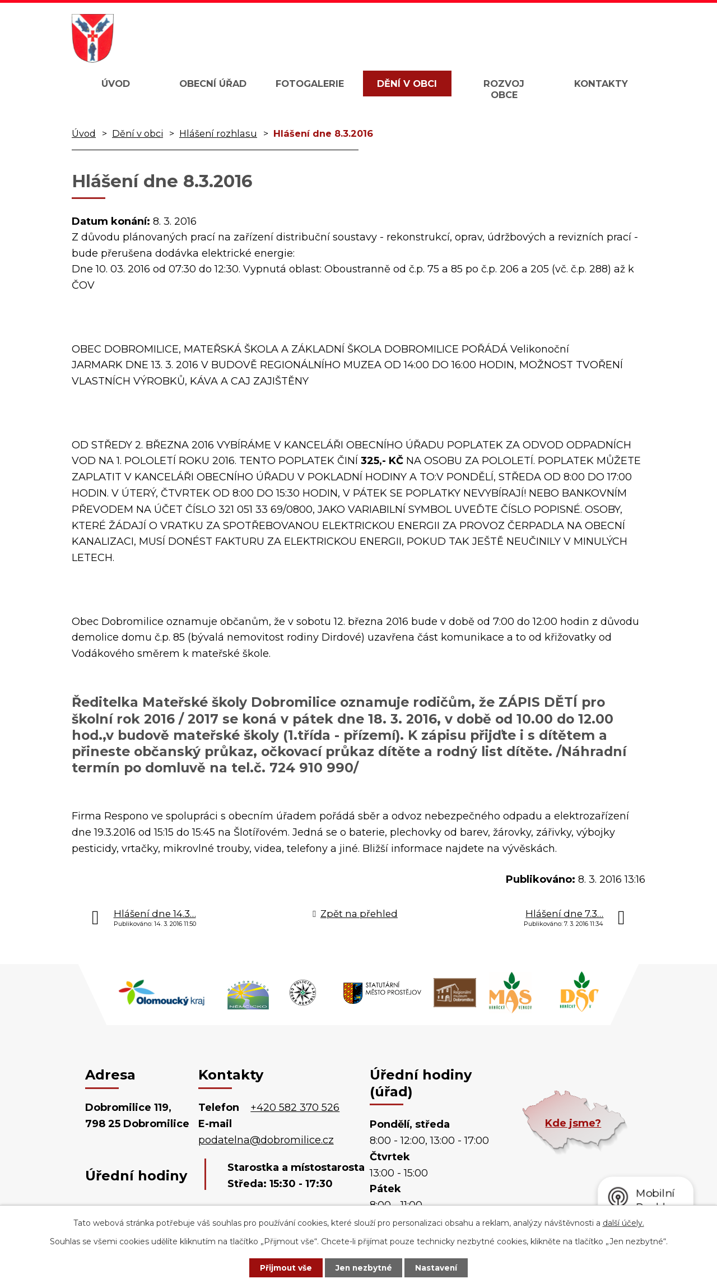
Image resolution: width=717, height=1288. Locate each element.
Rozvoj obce (503, 89)
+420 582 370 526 (294, 1107)
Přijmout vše (282, 1267)
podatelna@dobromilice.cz (266, 1140)
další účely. (623, 1222)
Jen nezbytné (363, 1267)
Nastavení (440, 1267)
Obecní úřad (212, 83)
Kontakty (601, 83)
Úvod (115, 83)
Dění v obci (407, 83)
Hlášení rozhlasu (218, 133)
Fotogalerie (310, 83)
